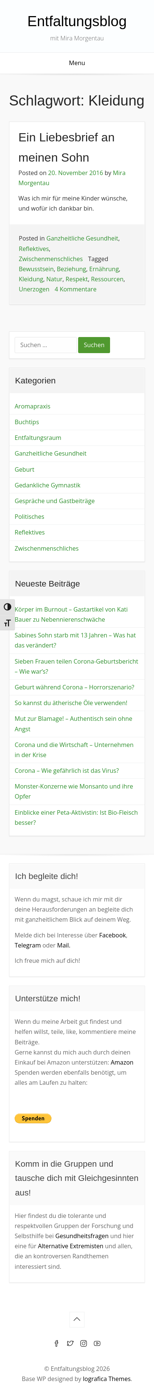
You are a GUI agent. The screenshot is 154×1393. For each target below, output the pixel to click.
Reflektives (34, 249)
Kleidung (31, 279)
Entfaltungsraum (38, 438)
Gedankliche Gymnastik (47, 485)
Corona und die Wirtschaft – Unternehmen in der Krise (74, 750)
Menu (77, 63)
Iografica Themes (106, 1379)
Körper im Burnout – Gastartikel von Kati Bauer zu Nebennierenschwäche (71, 614)
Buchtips (27, 422)
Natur (54, 279)
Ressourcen (107, 279)
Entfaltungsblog (77, 21)
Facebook (112, 935)
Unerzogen (34, 289)
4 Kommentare (76, 289)
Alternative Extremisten (70, 1246)
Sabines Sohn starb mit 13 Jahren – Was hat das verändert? (75, 640)
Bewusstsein (36, 269)
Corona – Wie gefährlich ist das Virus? (67, 770)
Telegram (28, 945)
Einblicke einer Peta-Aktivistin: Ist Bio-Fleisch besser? (76, 817)
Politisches (29, 516)
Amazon (122, 1062)
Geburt (24, 469)
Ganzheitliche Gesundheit (82, 238)
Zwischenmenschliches (51, 259)
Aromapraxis (32, 406)
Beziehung (71, 269)
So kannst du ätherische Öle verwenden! (71, 703)
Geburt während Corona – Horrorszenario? (74, 687)
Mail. (64, 945)
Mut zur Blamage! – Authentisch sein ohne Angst (73, 723)
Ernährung (104, 269)
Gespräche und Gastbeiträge (55, 501)
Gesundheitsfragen (82, 1236)
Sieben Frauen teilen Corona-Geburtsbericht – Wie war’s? (76, 666)
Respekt (77, 279)
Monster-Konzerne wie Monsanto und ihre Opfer (74, 791)
